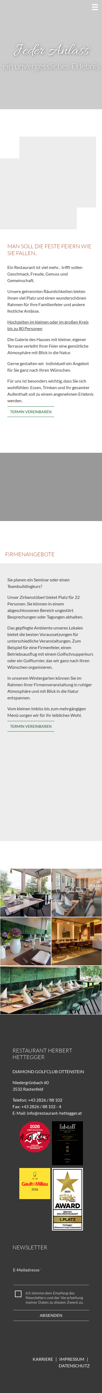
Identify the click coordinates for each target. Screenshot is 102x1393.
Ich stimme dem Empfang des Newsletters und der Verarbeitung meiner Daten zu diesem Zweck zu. (55, 1298)
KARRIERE (43, 1359)
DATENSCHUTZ (74, 1365)
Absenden (51, 1315)
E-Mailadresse (26, 1269)
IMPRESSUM (73, 1359)
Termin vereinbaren (31, 411)
